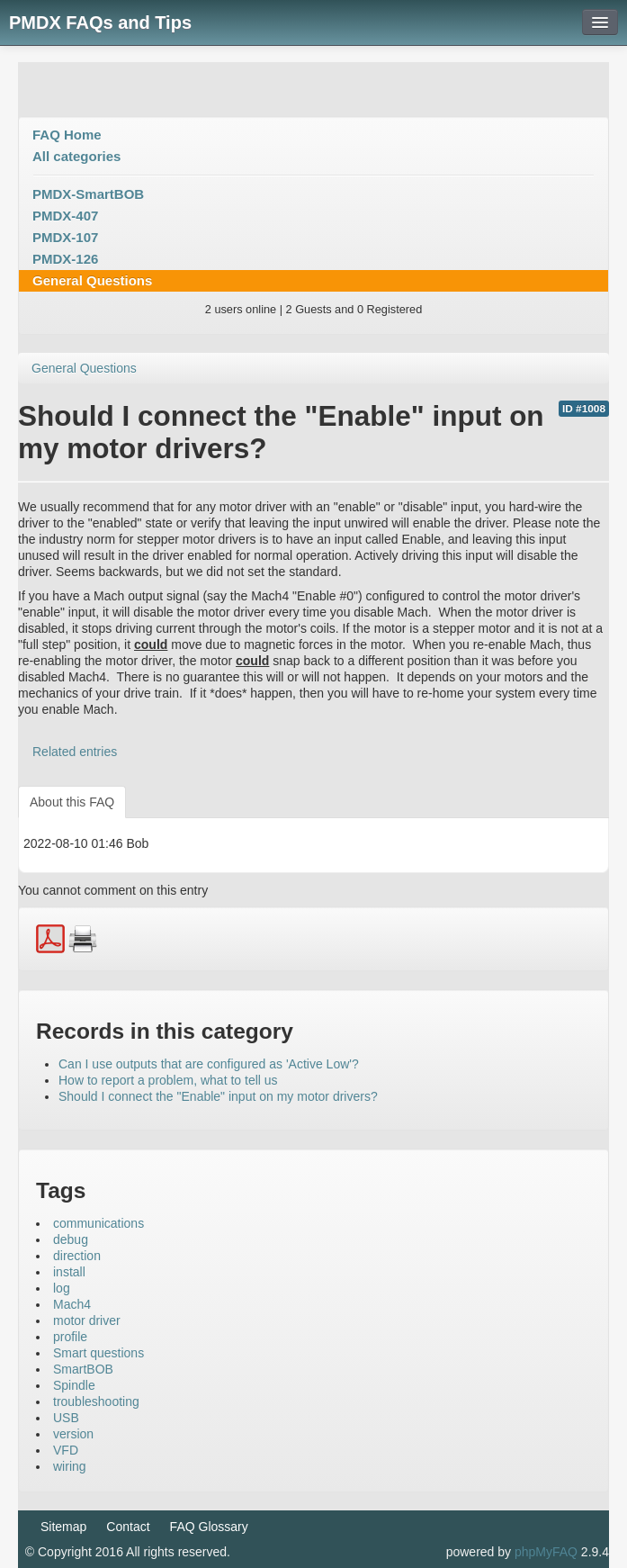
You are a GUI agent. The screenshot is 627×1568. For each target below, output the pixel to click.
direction (77, 1255)
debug (70, 1239)
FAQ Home (67, 134)
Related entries (74, 751)
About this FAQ (72, 802)
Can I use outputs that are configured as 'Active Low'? (208, 1064)
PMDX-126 (65, 258)
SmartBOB (83, 1369)
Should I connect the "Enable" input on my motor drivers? (218, 1096)
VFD (65, 1450)
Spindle (74, 1385)
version (73, 1434)
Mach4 (72, 1304)
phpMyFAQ (546, 1552)
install (69, 1272)
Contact (127, 1526)
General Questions (92, 280)
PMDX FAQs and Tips (100, 22)
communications (98, 1223)
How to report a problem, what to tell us (168, 1080)
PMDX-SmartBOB (88, 194)
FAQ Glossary (209, 1526)
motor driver (87, 1320)
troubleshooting (96, 1401)
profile (70, 1336)
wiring (69, 1466)
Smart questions (98, 1353)
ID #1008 (583, 408)
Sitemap (63, 1526)
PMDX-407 (65, 215)
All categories (76, 156)
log (61, 1288)
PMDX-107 (65, 237)
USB (66, 1417)
